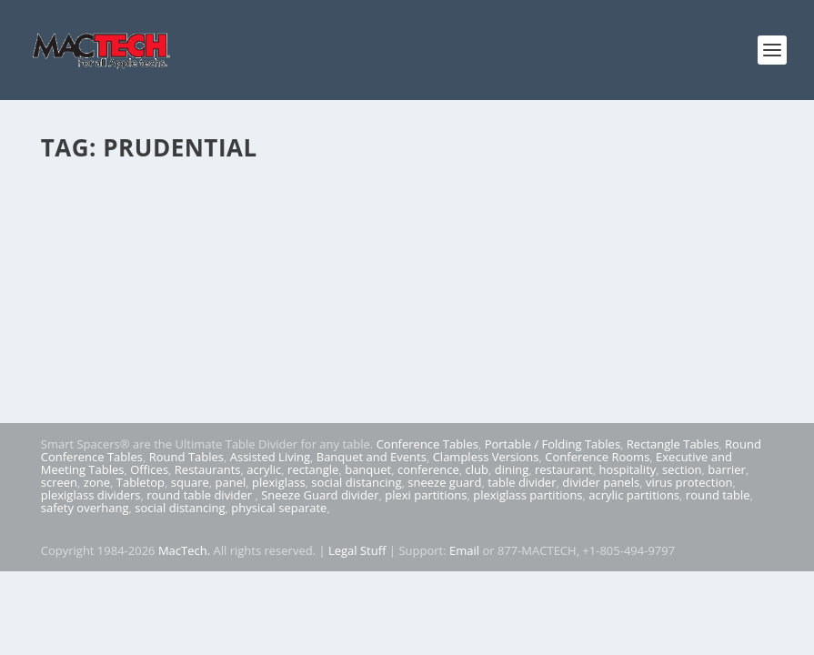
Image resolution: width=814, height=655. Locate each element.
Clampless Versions (486, 456)
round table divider (200, 495)
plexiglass (279, 482)
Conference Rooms (597, 456)
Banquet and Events (372, 456)
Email (464, 550)
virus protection (689, 482)
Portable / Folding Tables (552, 444)
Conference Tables (427, 444)
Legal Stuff (357, 550)
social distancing (356, 482)
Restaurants (208, 469)
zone (97, 482)
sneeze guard (444, 482)
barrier (727, 469)
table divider (521, 482)
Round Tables (186, 456)
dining (512, 469)
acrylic (263, 469)
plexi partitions (426, 495)
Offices (149, 469)
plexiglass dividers (91, 495)
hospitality (628, 469)
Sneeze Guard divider (319, 495)
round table (718, 495)
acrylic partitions (633, 495)
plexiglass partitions (527, 495)
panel (231, 482)
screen (59, 482)
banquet (368, 469)
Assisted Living (270, 456)
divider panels (600, 482)
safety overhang (85, 507)
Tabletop (140, 482)
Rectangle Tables (673, 444)
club (477, 469)
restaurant (564, 469)
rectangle (312, 469)
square (190, 482)
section (681, 469)
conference (428, 469)
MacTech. (184, 550)
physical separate (279, 507)
